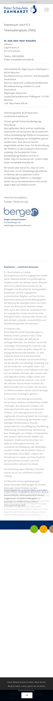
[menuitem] (45, 9)
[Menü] (45, 9)
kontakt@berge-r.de (12, 225)
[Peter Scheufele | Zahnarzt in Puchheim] (22, 9)
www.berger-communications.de (17, 228)
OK (27, 695)
